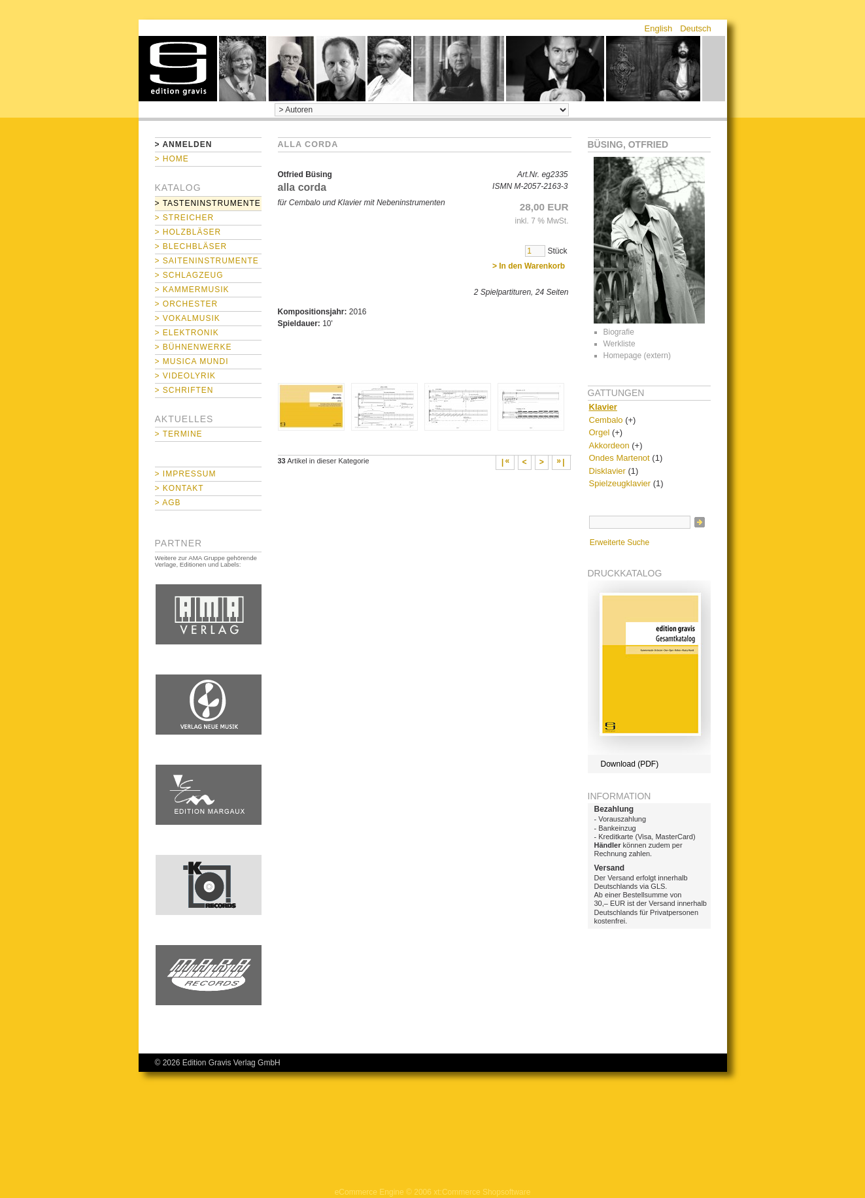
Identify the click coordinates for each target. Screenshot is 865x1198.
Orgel (599, 432)
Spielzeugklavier (620, 483)
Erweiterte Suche (619, 542)
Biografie (618, 332)
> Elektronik (187, 332)
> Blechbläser (191, 246)
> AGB (168, 502)
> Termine (179, 434)
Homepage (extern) (637, 355)
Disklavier (607, 471)
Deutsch (695, 28)
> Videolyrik (185, 375)
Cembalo (606, 420)
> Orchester (186, 303)
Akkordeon (609, 445)
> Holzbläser (188, 232)
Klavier (603, 407)
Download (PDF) (630, 764)
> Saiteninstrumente (207, 260)
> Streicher (184, 217)
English (659, 28)
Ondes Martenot (619, 458)
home (178, 68)
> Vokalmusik (187, 318)
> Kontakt (179, 488)
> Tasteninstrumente (208, 203)
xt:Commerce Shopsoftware (481, 1192)
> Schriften (184, 390)
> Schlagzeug (189, 275)
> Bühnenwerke (193, 347)
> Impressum (185, 473)
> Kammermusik (192, 289)
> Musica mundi (192, 361)
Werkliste (619, 343)
